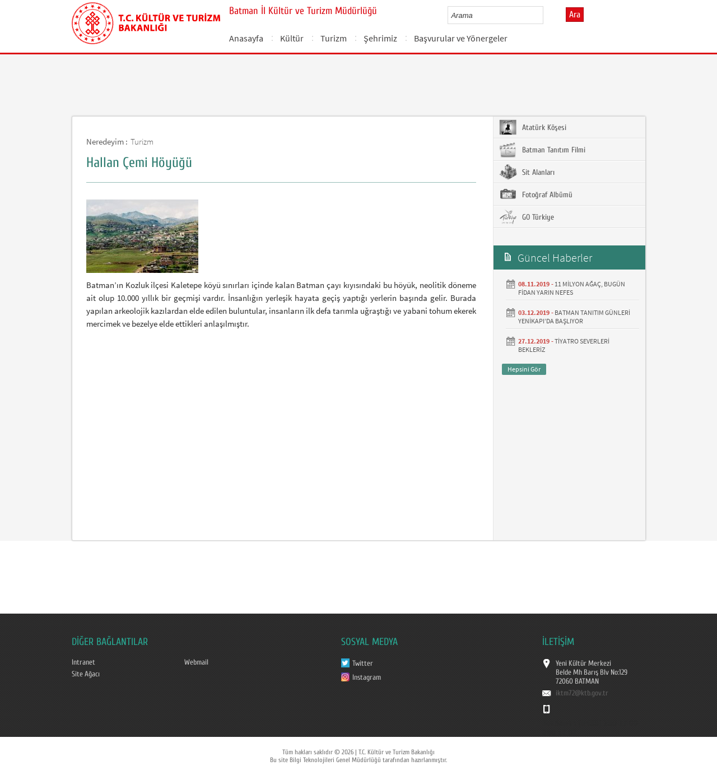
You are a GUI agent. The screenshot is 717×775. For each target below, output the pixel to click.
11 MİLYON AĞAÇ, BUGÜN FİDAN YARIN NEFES (571, 288)
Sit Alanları (527, 172)
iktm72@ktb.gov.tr (582, 693)
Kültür (292, 38)
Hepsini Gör (524, 369)
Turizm (333, 38)
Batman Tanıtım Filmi (542, 149)
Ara (574, 15)
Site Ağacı (86, 674)
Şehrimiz (380, 38)
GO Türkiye (526, 217)
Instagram (366, 677)
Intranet (83, 662)
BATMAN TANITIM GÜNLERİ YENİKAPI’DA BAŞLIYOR (574, 316)
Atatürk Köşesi (532, 127)
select (546, 15)
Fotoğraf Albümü (535, 194)
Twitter (362, 663)
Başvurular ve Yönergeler (461, 38)
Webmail (196, 662)
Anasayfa (246, 38)
